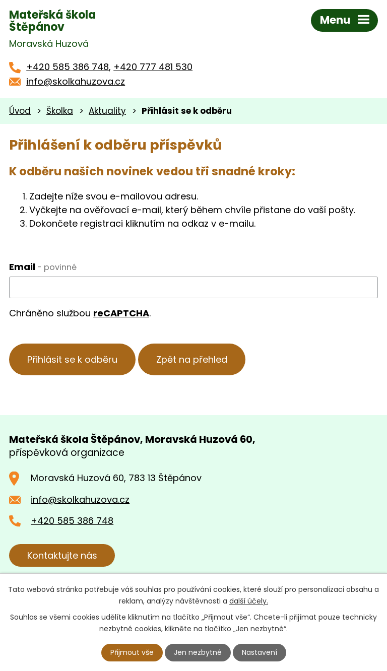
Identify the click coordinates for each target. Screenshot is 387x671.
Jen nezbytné (198, 652)
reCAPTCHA (121, 313)
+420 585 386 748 (67, 66)
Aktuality (107, 111)
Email (43, 266)
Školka (59, 111)
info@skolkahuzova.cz (75, 81)
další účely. (248, 600)
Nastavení (259, 652)
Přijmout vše (132, 652)
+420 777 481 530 (152, 66)
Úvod (20, 111)
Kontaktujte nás (62, 555)
